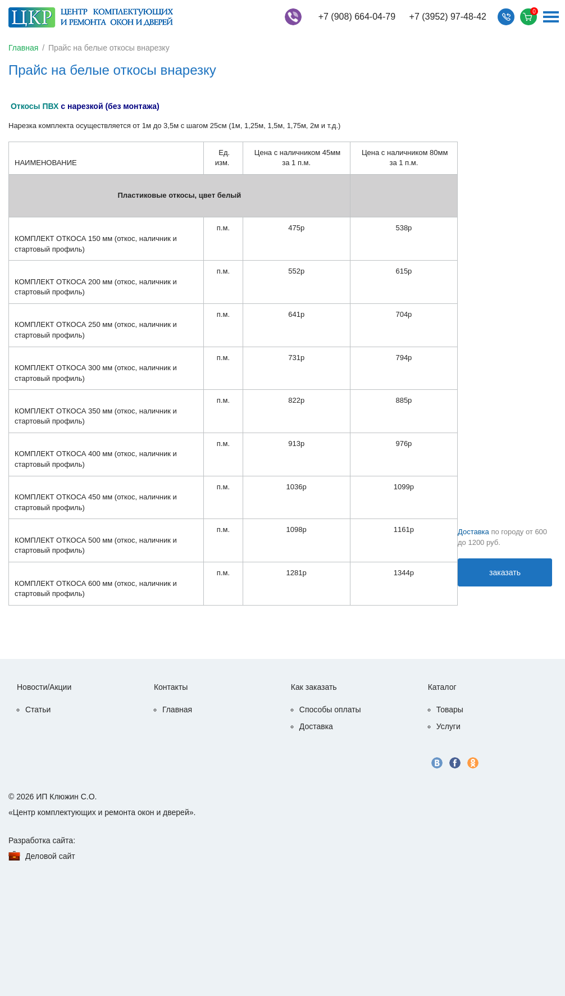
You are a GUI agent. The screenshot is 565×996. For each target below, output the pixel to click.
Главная (23, 47)
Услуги (448, 726)
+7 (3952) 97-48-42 (447, 16)
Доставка (473, 531)
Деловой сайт (50, 856)
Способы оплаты (330, 709)
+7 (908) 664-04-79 (356, 16)
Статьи (38, 709)
